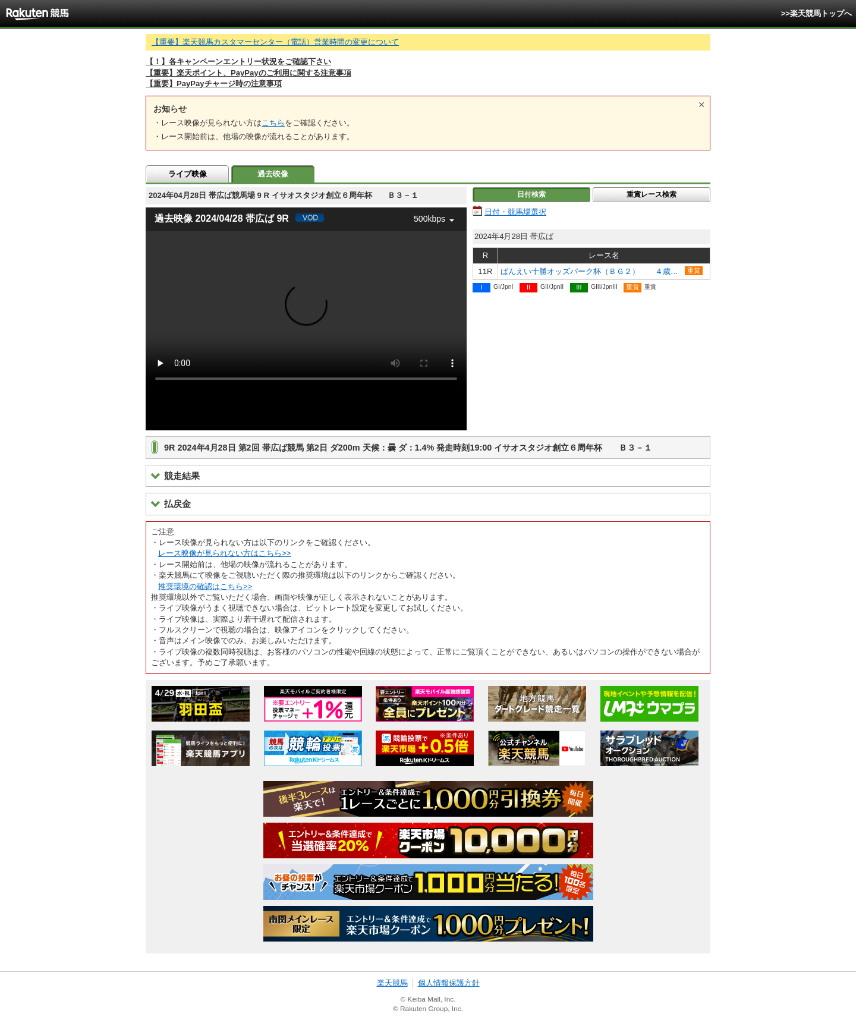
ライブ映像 (187, 173)
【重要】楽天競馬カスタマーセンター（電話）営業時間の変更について (275, 41)
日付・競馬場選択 (515, 211)
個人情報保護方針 (449, 982)
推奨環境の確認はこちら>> (205, 586)
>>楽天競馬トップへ (816, 13)
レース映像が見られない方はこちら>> (224, 553)
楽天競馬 (392, 982)
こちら (273, 122)
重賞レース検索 (651, 194)
